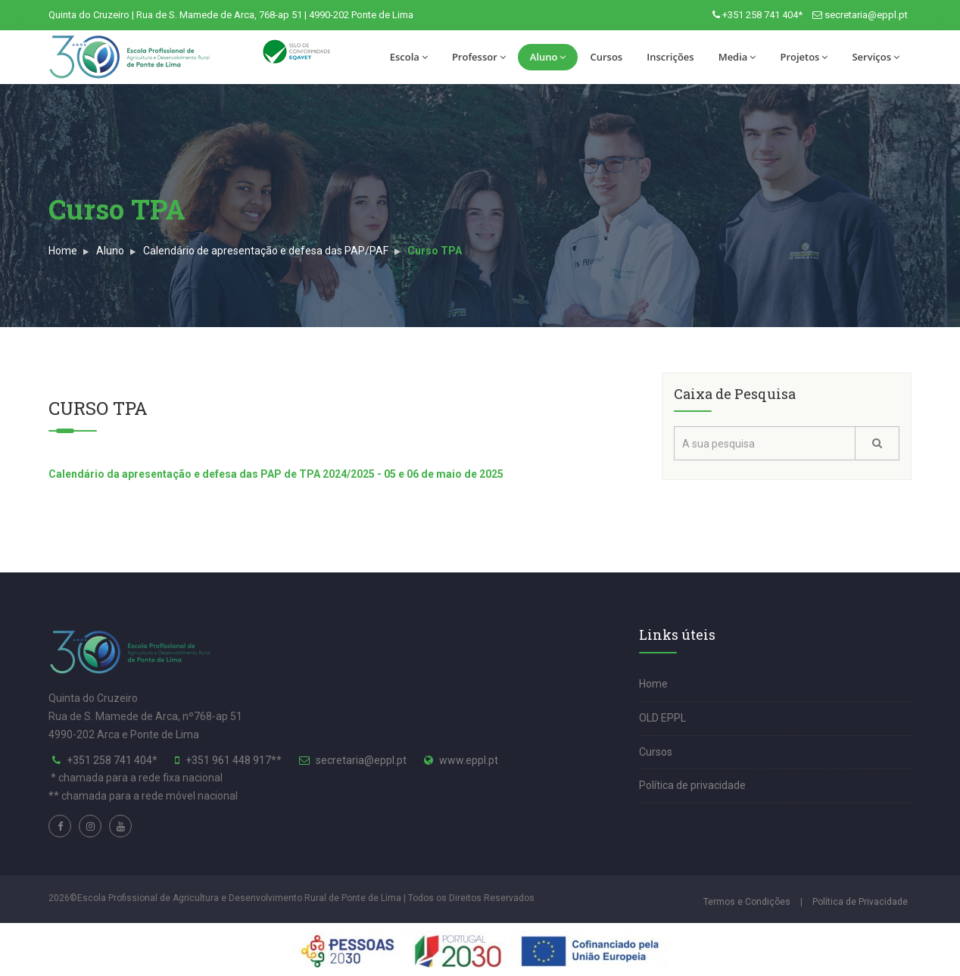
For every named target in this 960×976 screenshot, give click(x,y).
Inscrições (670, 57)
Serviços (875, 57)
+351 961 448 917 (228, 760)
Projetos (804, 57)
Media (737, 57)
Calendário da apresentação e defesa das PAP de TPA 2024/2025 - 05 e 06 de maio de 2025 (275, 474)
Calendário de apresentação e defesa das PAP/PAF (265, 251)
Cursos (606, 57)
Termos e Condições (746, 901)
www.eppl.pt (468, 760)
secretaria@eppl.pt (866, 14)
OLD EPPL (662, 718)
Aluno (548, 57)
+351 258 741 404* (762, 14)
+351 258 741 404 (109, 760)
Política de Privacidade (860, 901)
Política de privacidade (692, 785)
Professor (479, 57)
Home (62, 251)
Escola (409, 57)
